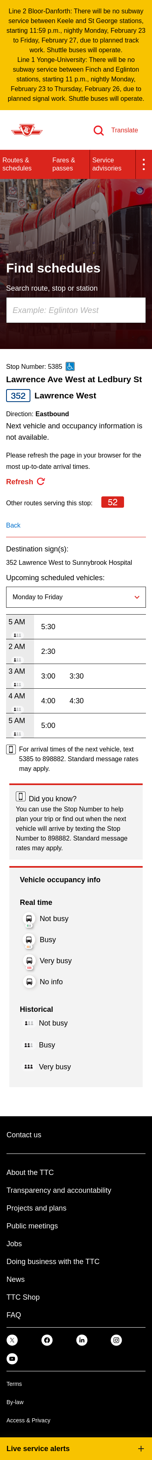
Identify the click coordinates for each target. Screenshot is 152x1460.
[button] (144, 164)
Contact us (23, 1135)
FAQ (13, 1315)
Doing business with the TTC (53, 1262)
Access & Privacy (28, 1420)
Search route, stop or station (52, 288)
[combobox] (76, 310)
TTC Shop (23, 1297)
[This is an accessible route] (70, 366)
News (15, 1279)
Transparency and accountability (58, 1190)
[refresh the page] (26, 481)
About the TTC (30, 1172)
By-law (15, 1402)
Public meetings (32, 1226)
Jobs (14, 1244)
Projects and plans (36, 1208)
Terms (14, 1384)
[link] (12, 1340)
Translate (124, 130)
